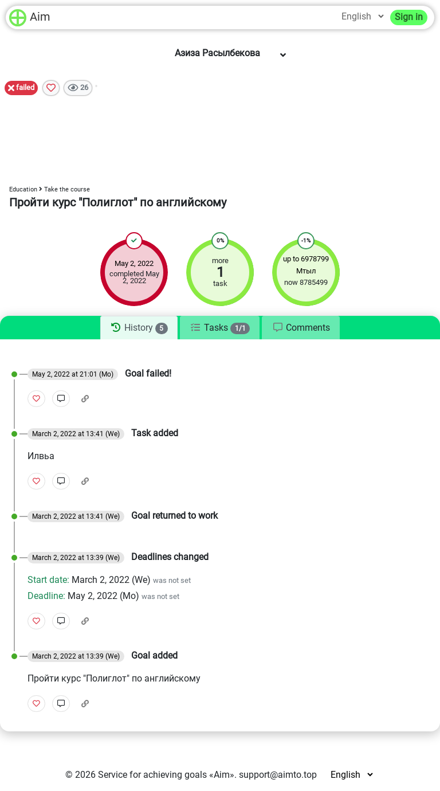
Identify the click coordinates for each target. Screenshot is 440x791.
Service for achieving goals (152, 774)
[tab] (139, 328)
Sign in (409, 16)
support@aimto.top (278, 774)
